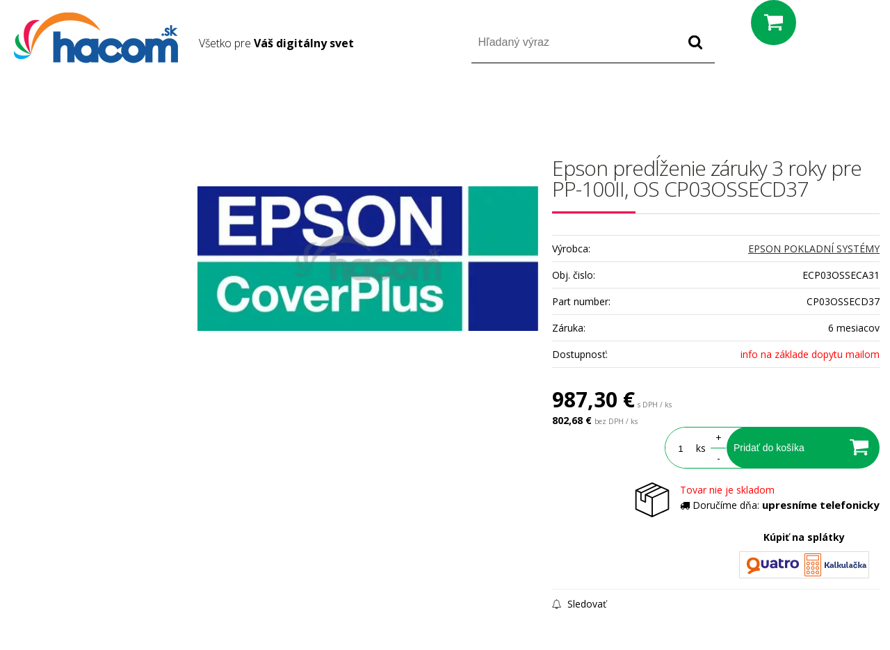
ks (701, 448)
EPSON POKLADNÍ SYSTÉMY (814, 248)
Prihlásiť (764, 103)
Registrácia (820, 103)
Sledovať (579, 603)
